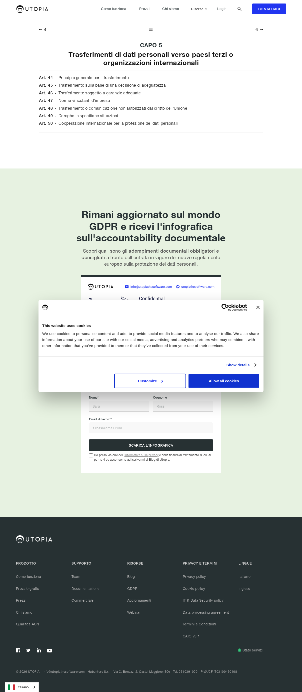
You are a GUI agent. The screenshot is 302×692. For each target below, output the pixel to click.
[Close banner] (258, 307)
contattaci (269, 9)
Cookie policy (194, 588)
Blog (131, 576)
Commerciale (83, 600)
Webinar (134, 612)
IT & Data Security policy (203, 600)
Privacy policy (194, 576)
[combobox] (22, 687)
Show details (238, 365)
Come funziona (113, 9)
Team (76, 576)
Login (221, 9)
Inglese (244, 588)
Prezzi (144, 9)
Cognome (160, 397)
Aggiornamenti (139, 600)
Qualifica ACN (27, 624)
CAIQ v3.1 (191, 636)
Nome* (94, 397)
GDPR (132, 588)
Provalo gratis (27, 588)
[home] (32, 9)
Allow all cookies (224, 381)
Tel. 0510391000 (185, 671)
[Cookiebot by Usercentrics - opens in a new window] (225, 307)
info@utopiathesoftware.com (63, 671)
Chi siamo (170, 9)
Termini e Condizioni (199, 624)
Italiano (244, 576)
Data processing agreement (206, 612)
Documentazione (86, 588)
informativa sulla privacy (141, 455)
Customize (150, 381)
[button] (200, 9)
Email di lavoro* (100, 419)
